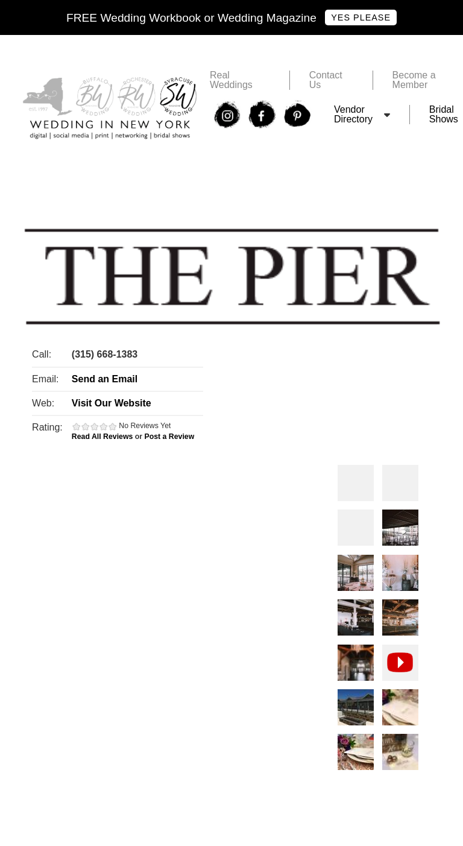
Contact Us (325, 80)
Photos (356, 483)
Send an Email (104, 379)
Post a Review (169, 436)
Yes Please (361, 17)
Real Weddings (231, 80)
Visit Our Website (111, 403)
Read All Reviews (102, 436)
